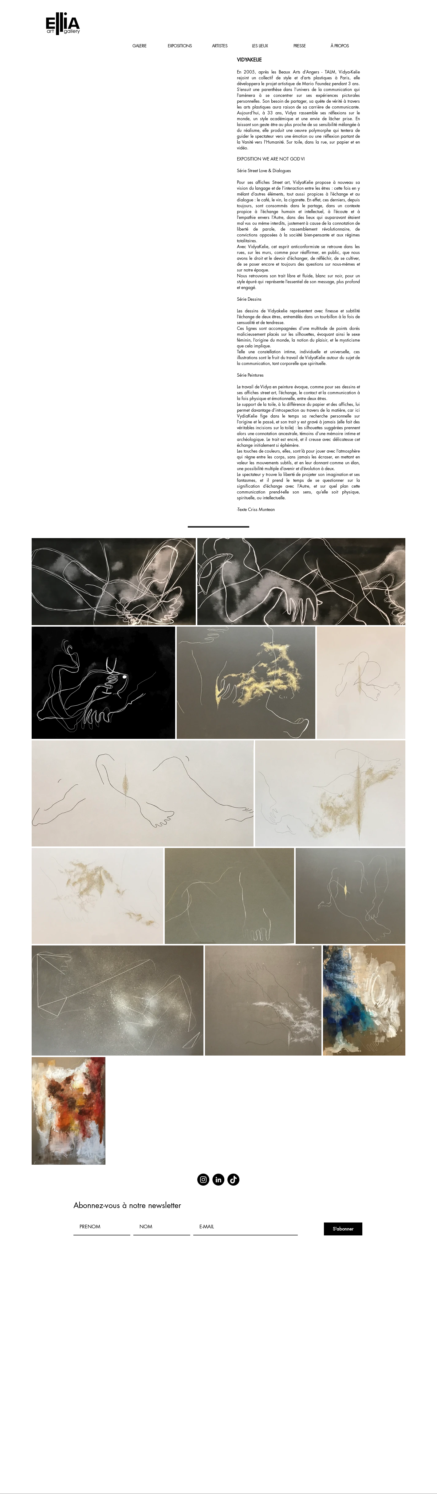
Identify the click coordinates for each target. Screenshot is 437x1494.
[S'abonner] (343, 1229)
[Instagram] (203, 1180)
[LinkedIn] (218, 1180)
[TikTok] (233, 1180)
